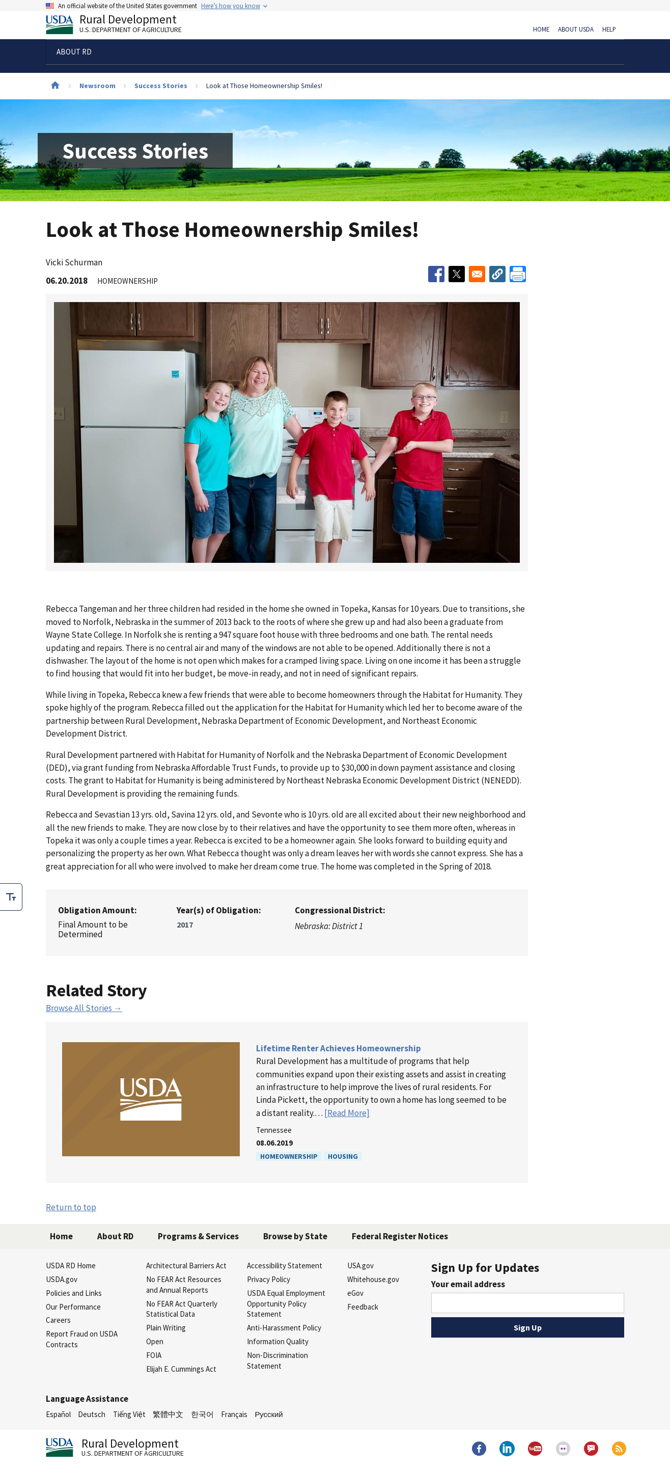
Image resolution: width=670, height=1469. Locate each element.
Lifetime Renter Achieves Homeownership (338, 1048)
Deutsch (91, 1414)
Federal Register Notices (400, 1236)
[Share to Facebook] (436, 274)
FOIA (153, 1355)
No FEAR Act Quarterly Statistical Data (181, 1309)
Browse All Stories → (84, 1008)
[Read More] (347, 1113)
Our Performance (73, 1307)
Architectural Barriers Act (186, 1265)
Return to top (71, 1207)
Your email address (468, 1284)
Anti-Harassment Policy (284, 1327)
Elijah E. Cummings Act (181, 1369)
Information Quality (278, 1341)
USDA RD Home (71, 1265)
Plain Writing (166, 1327)
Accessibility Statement (284, 1265)
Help (609, 29)
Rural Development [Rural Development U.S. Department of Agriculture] (122, 26)
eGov (355, 1293)
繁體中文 (168, 1414)
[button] (497, 274)
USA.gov (360, 1265)
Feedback (362, 1307)
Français (234, 1414)
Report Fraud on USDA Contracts (82, 1339)
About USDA (576, 29)
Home (541, 29)
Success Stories (160, 85)
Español (58, 1414)
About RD (115, 1236)
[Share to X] (457, 274)
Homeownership (289, 1156)
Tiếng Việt (129, 1414)
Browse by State (295, 1236)
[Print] (518, 274)
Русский (269, 1414)
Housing (343, 1156)
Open (154, 1341)
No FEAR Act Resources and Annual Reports (183, 1284)
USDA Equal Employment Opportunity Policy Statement (286, 1303)
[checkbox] (11, 897)
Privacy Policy (268, 1279)
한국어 (202, 1414)
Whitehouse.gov (373, 1279)
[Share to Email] (477, 274)
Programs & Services (198, 1236)
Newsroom (97, 85)
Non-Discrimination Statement (277, 1360)
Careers (58, 1320)
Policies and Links (74, 1293)
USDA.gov (61, 1279)
